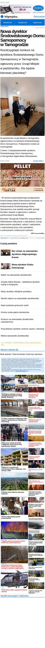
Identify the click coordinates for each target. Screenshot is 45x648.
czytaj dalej (38, 161)
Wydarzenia (22, 22)
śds (2, 345)
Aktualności (7, 22)
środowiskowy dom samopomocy (27, 342)
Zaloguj (18, 371)
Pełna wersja (39, 16)
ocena (24, 238)
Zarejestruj (23, 371)
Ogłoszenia (37, 22)
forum (6, 238)
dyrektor (8, 342)
